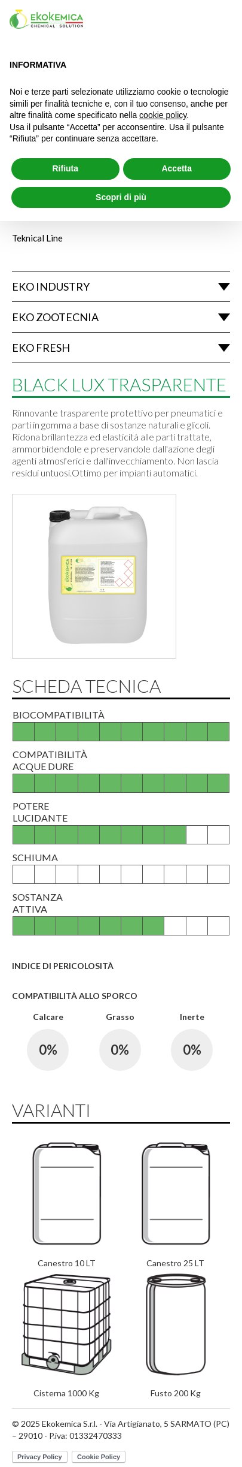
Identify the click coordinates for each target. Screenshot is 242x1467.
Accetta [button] (176, 168)
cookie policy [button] (162, 115)
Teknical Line (37, 238)
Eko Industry (51, 286)
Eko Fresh (41, 348)
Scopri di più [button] (121, 197)
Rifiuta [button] (65, 168)
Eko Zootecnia (55, 317)
